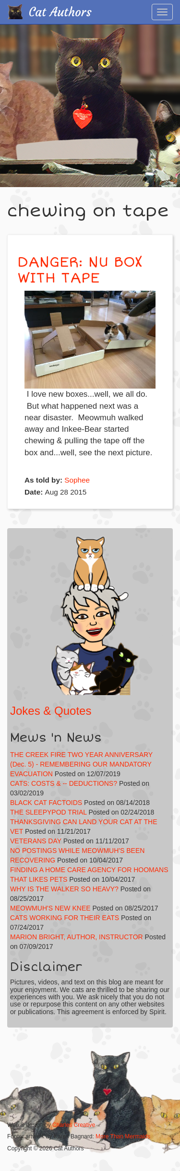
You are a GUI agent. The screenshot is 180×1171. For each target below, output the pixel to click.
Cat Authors (60, 12)
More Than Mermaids (123, 1136)
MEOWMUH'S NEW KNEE (50, 908)
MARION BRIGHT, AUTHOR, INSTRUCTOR (76, 937)
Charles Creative (73, 1125)
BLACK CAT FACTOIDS (46, 802)
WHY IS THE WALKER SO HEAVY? (65, 889)
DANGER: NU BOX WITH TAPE (79, 270)
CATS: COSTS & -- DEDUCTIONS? (63, 783)
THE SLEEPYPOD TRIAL (48, 812)
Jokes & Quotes (50, 710)
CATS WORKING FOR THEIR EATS (64, 918)
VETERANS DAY (35, 841)
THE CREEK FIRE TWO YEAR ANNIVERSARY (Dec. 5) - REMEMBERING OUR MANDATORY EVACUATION (81, 764)
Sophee (77, 480)
